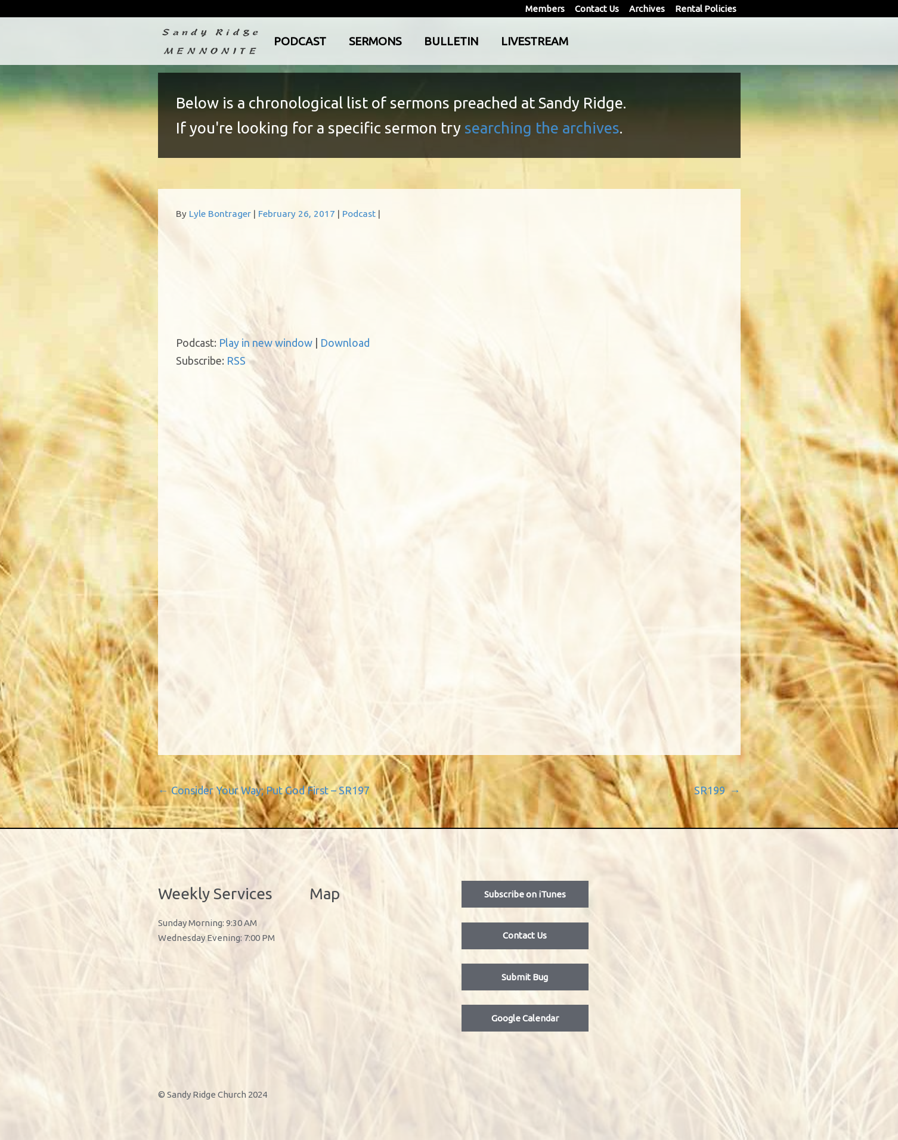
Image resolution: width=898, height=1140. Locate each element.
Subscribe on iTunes (525, 894)
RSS (236, 360)
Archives (647, 9)
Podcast (349, 41)
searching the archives (542, 127)
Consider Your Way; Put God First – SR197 (264, 790)
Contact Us (597, 9)
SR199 (717, 790)
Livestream (583, 41)
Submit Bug (524, 977)
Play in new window (265, 343)
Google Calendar (525, 1018)
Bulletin (500, 41)
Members (545, 9)
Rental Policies (705, 9)
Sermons (424, 41)
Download (345, 343)
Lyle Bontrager (220, 214)
